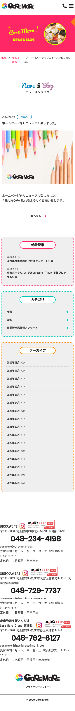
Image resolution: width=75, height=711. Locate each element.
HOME (4, 58)
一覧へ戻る (37, 216)
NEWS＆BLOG (16, 60)
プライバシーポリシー (37, 687)
